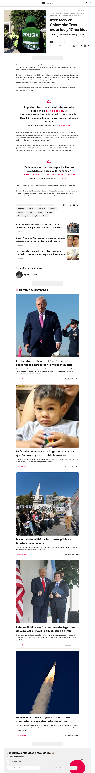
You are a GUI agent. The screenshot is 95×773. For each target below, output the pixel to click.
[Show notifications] (90, 3)
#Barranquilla (32, 174)
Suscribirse (60, 768)
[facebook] (77, 45)
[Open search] (86, 3)
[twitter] (81, 45)
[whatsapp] (74, 45)
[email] (85, 45)
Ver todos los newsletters (15, 757)
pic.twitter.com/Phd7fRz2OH (58, 174)
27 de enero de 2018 (63, 125)
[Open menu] (4, 3)
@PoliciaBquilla (54, 111)
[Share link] (88, 45)
